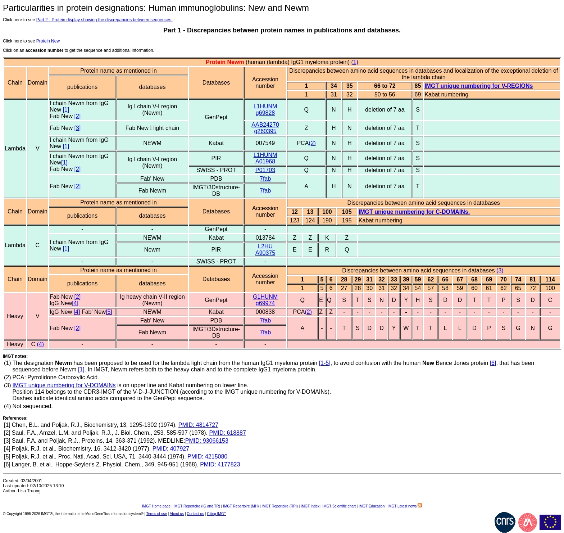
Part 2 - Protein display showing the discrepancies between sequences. (104, 19)
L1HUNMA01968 (265, 158)
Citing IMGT (216, 514)
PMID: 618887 (227, 433)
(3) (500, 270)
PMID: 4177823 (220, 464)
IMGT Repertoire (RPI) (280, 506)
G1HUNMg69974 (265, 300)
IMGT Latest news (404, 506)
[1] (66, 110)
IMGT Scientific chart (339, 506)
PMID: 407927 (171, 449)
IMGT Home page (156, 506)
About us (177, 514)
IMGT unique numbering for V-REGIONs (478, 86)
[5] (109, 312)
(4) (40, 344)
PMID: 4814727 (198, 425)
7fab (265, 179)
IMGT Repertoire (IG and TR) (196, 506)
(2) (312, 143)
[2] (77, 116)
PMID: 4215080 (207, 456)
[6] (493, 363)
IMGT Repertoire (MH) (241, 506)
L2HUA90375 (265, 249)
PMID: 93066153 (206, 441)
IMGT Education (372, 506)
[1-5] (325, 363)
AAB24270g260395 (265, 128)
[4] (75, 303)
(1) (355, 62)
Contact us (195, 514)
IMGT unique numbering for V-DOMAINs (64, 385)
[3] (77, 128)
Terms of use (156, 514)
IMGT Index (310, 506)
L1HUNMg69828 (265, 109)
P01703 (265, 170)
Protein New (48, 41)
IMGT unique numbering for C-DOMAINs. (414, 212)
